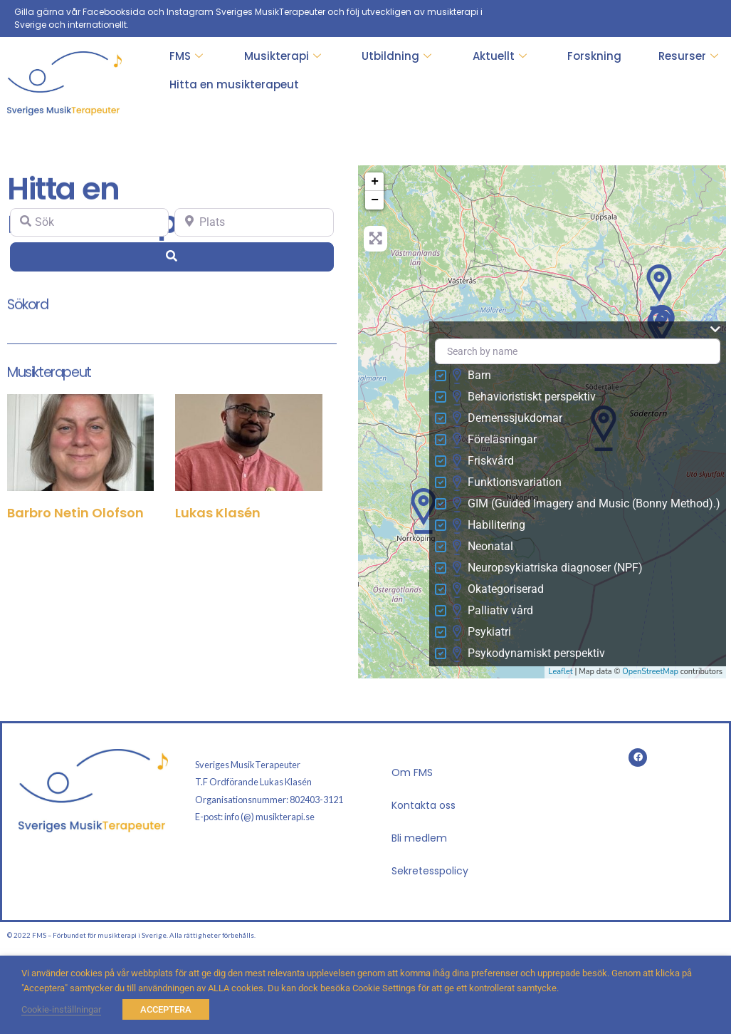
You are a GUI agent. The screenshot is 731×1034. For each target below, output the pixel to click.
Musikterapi (282, 55)
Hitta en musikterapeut (234, 84)
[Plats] (253, 222)
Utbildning (396, 55)
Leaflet (560, 671)
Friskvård (483, 462)
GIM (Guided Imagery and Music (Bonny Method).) (586, 504)
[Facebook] (705, 18)
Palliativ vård (492, 611)
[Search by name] (577, 351)
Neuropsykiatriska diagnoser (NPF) (547, 569)
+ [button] (375, 181)
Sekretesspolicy (429, 871)
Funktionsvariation (507, 483)
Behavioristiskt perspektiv (524, 397)
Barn (471, 376)
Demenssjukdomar (507, 419)
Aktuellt (500, 55)
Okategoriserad (498, 590)
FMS (186, 55)
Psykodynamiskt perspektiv (528, 654)
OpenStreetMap (650, 671)
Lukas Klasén (218, 513)
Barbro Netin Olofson (75, 513)
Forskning (594, 55)
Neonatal (482, 547)
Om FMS (412, 772)
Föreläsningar (494, 440)
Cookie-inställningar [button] (61, 1009)
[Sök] (89, 222)
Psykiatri (481, 633)
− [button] (375, 200)
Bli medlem (419, 838)
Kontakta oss (423, 805)
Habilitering (488, 526)
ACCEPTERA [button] (165, 1009)
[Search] (172, 256)
